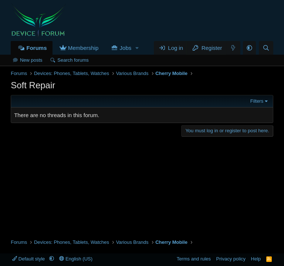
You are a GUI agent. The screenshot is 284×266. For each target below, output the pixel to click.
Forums (36, 48)
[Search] (266, 48)
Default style (29, 259)
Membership (83, 48)
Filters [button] (256, 101)
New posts (31, 60)
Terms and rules (194, 259)
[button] (137, 48)
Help (256, 259)
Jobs (126, 48)
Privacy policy (231, 259)
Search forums (73, 60)
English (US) (75, 259)
